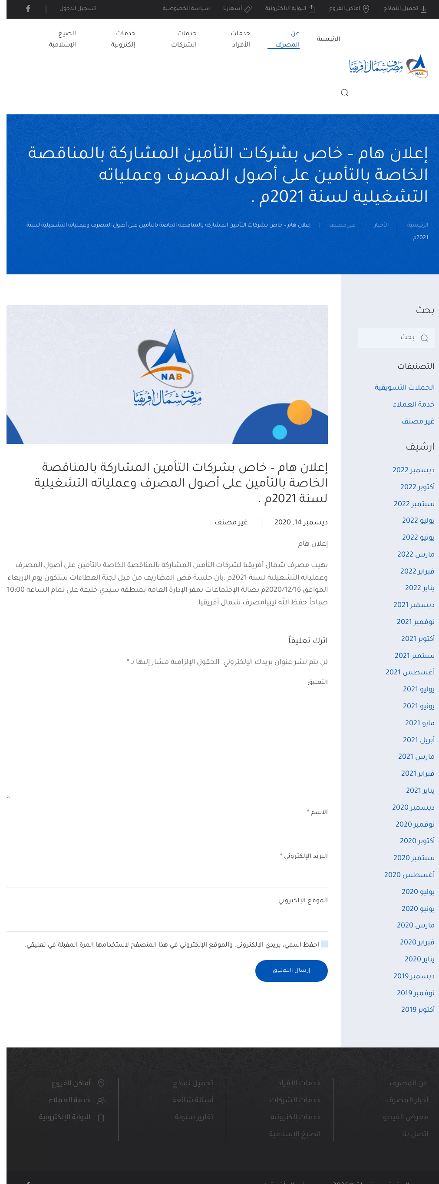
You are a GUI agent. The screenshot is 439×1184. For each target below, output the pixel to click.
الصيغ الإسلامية (56, 40)
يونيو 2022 (412, 538)
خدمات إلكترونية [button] (117, 40)
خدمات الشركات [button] (177, 40)
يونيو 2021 (412, 707)
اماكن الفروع (343, 9)
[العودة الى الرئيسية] (382, 66)
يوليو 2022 (412, 521)
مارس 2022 (409, 555)
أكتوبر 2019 (411, 1010)
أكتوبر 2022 (411, 488)
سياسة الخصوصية (180, 9)
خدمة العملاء (407, 405)
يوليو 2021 (412, 690)
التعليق (311, 683)
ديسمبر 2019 (407, 977)
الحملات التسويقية (398, 388)
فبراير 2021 (411, 774)
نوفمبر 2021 (409, 623)
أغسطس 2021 (403, 673)
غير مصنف (336, 226)
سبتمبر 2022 (407, 505)
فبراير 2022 (411, 572)
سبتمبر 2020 (407, 859)
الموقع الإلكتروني (296, 901)
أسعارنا (231, 9)
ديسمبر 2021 (407, 606)
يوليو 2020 (411, 893)
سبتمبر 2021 (408, 656)
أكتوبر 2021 (411, 640)
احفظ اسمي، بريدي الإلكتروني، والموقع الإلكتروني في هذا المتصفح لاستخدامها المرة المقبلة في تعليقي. (169, 945)
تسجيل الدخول (71, 9)
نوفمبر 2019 (409, 994)
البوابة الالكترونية (284, 9)
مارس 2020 (409, 926)
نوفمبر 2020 (408, 825)
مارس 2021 (410, 757)
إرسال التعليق (285, 971)
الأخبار (375, 226)
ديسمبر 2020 (407, 808)
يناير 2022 (413, 589)
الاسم (310, 813)
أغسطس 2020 (403, 876)
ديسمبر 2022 (407, 471)
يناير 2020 (413, 960)
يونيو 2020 (411, 910)
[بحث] (390, 338)
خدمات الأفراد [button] (234, 40)
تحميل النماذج (399, 9)
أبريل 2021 (412, 741)
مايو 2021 (413, 724)
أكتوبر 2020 (410, 842)
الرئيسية (322, 40)
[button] (338, 92)
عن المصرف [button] (281, 40)
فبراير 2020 (410, 943)
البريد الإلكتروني (297, 857)
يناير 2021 (413, 791)
